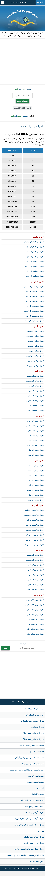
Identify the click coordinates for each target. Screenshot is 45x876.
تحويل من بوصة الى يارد (35, 619)
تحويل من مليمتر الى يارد (35, 256)
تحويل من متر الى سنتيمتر (34, 470)
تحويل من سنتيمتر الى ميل (34, 316)
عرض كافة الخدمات (36, 861)
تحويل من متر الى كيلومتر (34, 490)
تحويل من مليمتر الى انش (34, 247)
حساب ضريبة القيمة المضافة (33, 709)
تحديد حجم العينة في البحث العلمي (31, 800)
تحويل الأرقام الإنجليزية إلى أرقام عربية (29, 825)
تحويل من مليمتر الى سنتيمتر (33, 242)
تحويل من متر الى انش (35, 475)
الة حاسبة (40, 788)
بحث (5, 648)
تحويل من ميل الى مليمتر (35, 555)
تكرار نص (40, 831)
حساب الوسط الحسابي (35, 782)
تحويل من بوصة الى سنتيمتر (34, 605)
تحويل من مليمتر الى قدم (35, 251)
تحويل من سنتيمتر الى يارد (34, 301)
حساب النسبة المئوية (36, 752)
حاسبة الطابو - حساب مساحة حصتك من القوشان (25, 855)
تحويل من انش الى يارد (35, 346)
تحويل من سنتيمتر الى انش (34, 291)
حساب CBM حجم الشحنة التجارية (31, 745)
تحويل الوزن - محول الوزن (34, 843)
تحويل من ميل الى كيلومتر (34, 584)
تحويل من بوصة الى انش (35, 609)
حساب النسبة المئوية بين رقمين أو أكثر (29, 758)
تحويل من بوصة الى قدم (35, 614)
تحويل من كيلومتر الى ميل (34, 540)
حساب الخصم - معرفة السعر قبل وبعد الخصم (26, 770)
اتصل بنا (7, 868)
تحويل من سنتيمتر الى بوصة (34, 321)
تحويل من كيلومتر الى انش (34, 520)
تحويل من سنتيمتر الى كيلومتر (33, 311)
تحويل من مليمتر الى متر (35, 261)
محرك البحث (22, 644)
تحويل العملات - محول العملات (32, 721)
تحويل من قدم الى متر (36, 396)
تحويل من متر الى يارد (36, 485)
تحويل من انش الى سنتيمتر (34, 336)
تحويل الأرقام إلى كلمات (35, 813)
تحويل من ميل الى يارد (35, 575)
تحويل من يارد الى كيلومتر (34, 445)
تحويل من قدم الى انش (35, 386)
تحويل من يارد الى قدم (35, 435)
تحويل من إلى (19, 116)
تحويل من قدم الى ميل (35, 405)
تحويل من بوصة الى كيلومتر (34, 629)
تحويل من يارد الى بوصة (35, 455)
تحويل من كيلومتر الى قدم (34, 525)
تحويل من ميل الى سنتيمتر (34, 560)
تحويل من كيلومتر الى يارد (34, 530)
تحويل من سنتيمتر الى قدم (34, 296)
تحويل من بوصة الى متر (35, 624)
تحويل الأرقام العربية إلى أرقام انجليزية (29, 819)
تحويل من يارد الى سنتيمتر (34, 426)
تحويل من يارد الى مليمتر (35, 421)
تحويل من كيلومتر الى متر (34, 535)
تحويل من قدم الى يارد (35, 391)
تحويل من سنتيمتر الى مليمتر (33, 286)
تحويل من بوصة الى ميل (35, 634)
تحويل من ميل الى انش (35, 565)
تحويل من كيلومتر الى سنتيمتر (33, 515)
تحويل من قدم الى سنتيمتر (34, 381)
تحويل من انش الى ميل (35, 361)
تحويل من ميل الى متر (36, 579)
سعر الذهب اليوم (37, 727)
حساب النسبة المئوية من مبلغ (33, 764)
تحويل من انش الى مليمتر (34, 331)
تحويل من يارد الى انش (35, 431)
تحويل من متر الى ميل (36, 495)
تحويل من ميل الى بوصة (35, 589)
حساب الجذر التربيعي (36, 776)
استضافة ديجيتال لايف (19, 868)
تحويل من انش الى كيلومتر (34, 356)
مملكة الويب (40, 2)
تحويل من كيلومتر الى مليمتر (33, 510)
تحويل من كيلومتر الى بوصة (34, 545)
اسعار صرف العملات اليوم (34, 715)
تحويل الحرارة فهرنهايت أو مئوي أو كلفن (29, 849)
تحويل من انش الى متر (35, 351)
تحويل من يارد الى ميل (35, 450)
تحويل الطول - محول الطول (33, 837)
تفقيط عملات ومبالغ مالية (34, 807)
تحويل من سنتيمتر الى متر (34, 306)
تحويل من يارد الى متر (36, 440)
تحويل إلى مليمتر (22, 101)
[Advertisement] (22, 61)
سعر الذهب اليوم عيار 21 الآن (33, 733)
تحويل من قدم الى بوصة (35, 410)
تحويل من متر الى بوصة (35, 500)
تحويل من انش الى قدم (35, 341)
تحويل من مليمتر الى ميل (35, 271)
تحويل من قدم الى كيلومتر (34, 400)
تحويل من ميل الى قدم (35, 570)
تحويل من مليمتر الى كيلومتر (33, 266)
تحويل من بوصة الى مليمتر (34, 600)
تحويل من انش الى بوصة (35, 366)
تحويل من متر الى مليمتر (35, 465)
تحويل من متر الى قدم (36, 480)
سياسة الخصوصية (34, 868)
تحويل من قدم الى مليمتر (19, 2)
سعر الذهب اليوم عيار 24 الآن (33, 739)
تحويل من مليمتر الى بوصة (34, 276)
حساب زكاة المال (37, 794)
